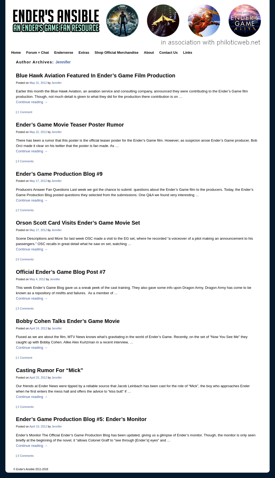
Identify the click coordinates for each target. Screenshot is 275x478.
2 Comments (25, 210)
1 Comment (24, 112)
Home (16, 53)
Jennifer (63, 62)
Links (187, 53)
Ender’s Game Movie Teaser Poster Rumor (70, 125)
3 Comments (25, 161)
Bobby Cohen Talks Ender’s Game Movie (68, 321)
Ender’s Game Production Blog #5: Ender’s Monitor (81, 419)
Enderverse (63, 53)
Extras (84, 53)
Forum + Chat (37, 53)
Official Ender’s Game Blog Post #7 (61, 272)
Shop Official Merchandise (116, 53)
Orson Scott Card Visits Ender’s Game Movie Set (78, 223)
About (149, 53)
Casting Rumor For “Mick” (49, 370)
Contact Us (168, 53)
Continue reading (32, 102)
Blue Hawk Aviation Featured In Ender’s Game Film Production (95, 75)
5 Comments (25, 259)
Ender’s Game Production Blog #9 (59, 174)
